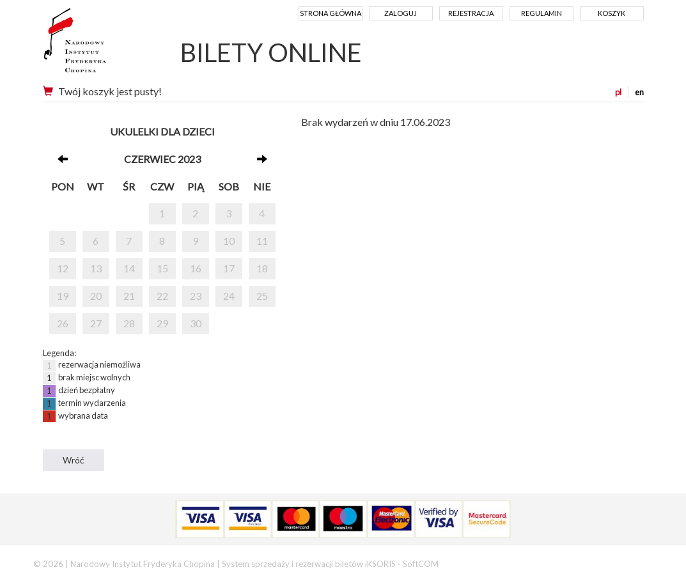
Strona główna (330, 13)
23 (195, 296)
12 (62, 268)
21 (129, 296)
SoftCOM (421, 564)
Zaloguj (400, 13)
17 (229, 268)
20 (96, 296)
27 (96, 323)
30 (195, 323)
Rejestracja (471, 13)
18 (262, 268)
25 (262, 296)
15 (162, 268)
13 (96, 268)
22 (162, 296)
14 (129, 268)
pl (618, 92)
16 (195, 268)
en (639, 92)
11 (262, 241)
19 (62, 296)
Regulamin (541, 13)
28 (129, 323)
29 (162, 323)
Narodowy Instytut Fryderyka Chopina (99, 44)
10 (229, 241)
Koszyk (611, 13)
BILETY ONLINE (271, 52)
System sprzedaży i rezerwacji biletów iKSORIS (309, 564)
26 (62, 323)
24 (229, 296)
